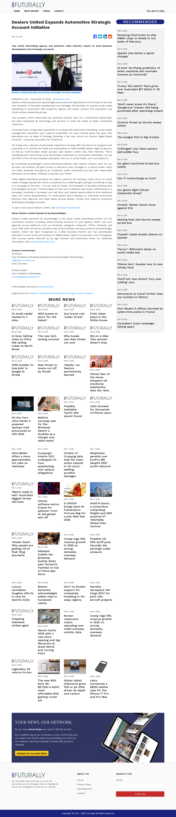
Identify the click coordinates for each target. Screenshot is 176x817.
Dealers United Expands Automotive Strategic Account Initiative (63, 293)
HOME (17, 11)
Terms (80, 780)
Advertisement (85, 789)
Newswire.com (61, 99)
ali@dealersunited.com (24, 260)
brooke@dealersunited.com (26, 276)
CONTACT (59, 11)
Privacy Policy (84, 784)
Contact (81, 793)
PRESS (46, 11)
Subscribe (140, 794)
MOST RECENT (31, 11)
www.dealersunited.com (69, 207)
